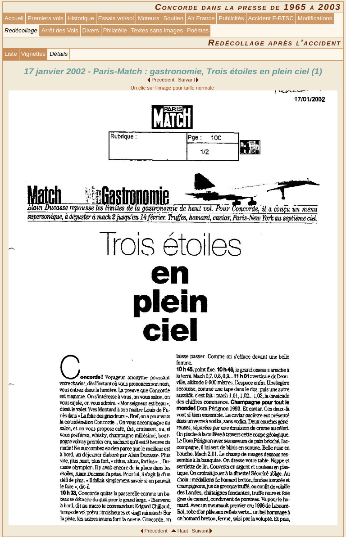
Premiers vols (45, 18)
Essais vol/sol (116, 18)
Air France (200, 18)
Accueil (14, 18)
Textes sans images (157, 30)
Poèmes (198, 30)
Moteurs (148, 18)
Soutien (173, 18)
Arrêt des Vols (59, 30)
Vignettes (33, 53)
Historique (81, 18)
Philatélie (115, 30)
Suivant (186, 79)
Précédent (162, 79)
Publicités (231, 18)
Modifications (315, 18)
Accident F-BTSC (271, 18)
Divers (90, 30)
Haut (183, 530)
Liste (11, 53)
